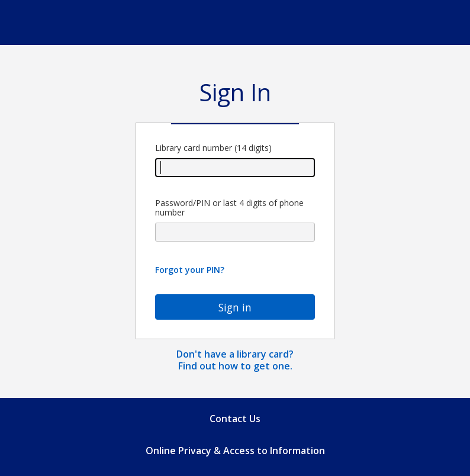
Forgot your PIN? (189, 269)
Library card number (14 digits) (235, 160)
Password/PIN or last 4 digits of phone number (235, 220)
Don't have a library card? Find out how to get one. (235, 360)
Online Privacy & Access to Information (235, 450)
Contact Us (235, 418)
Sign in (235, 307)
